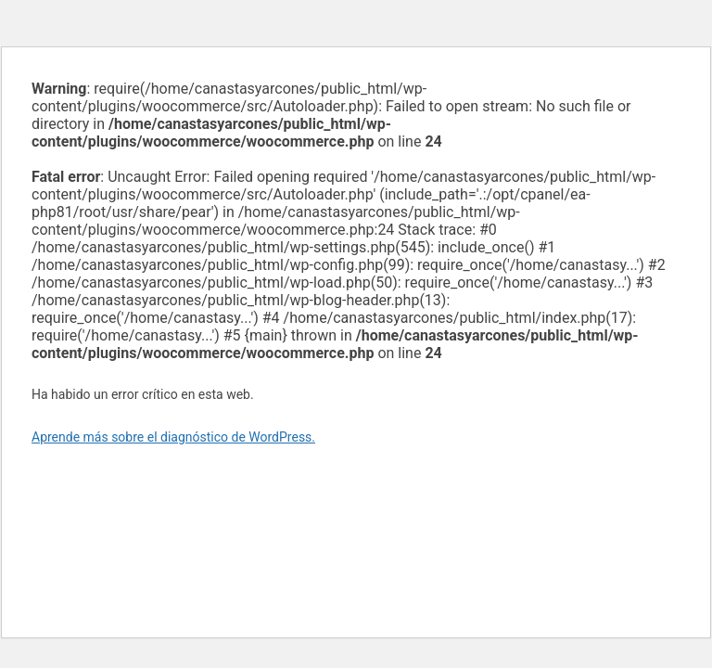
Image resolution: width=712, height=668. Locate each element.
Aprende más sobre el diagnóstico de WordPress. (173, 437)
